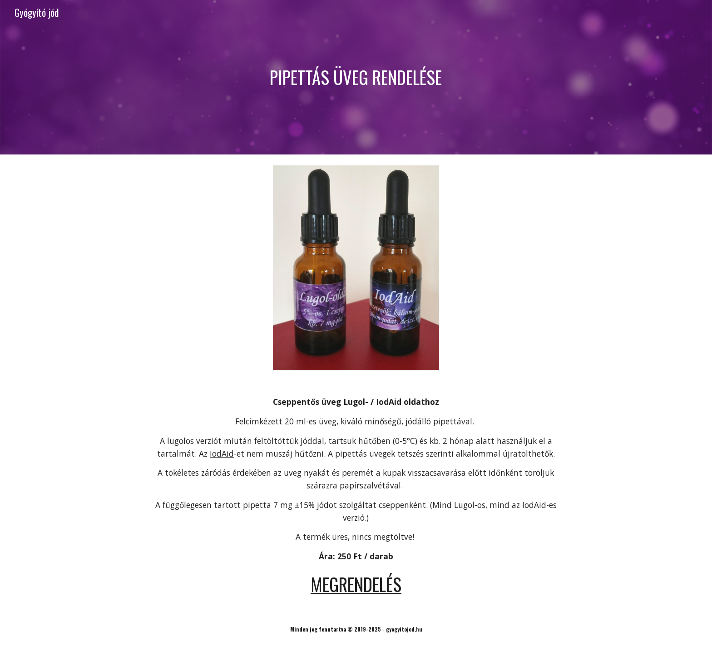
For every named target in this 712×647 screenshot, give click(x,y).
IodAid (222, 453)
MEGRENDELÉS (356, 584)
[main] (356, 77)
